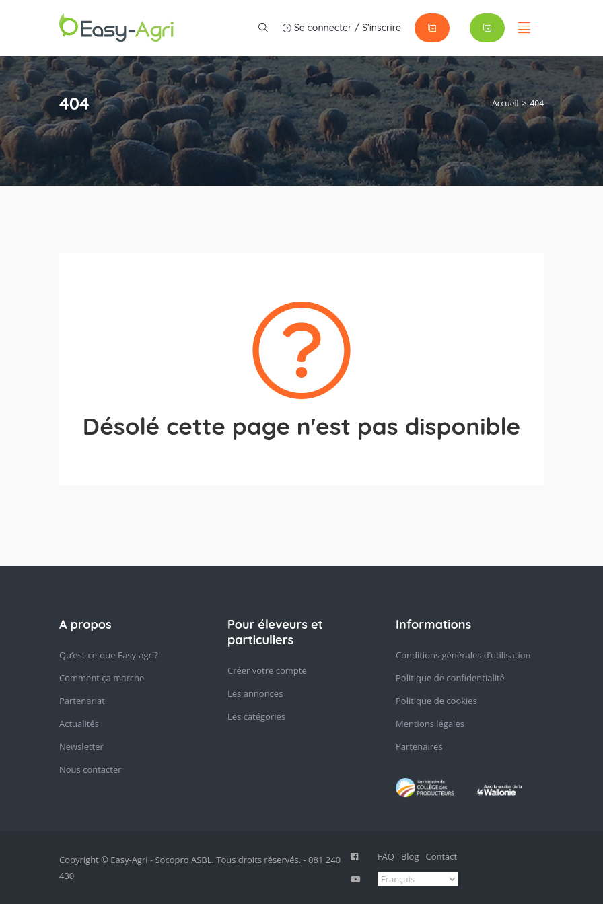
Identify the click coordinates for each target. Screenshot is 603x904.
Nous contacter (90, 769)
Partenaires (419, 746)
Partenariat (82, 701)
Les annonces (255, 693)
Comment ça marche (101, 678)
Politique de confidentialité (450, 678)
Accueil (505, 103)
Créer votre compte (267, 670)
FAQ (386, 856)
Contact (442, 856)
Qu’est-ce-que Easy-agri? (108, 655)
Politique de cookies (436, 701)
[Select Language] (418, 879)
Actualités (79, 724)
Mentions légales (430, 724)
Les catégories (256, 716)
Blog (410, 856)
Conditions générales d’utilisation (463, 655)
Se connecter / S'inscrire (341, 28)
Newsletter (81, 746)
